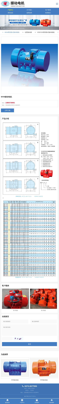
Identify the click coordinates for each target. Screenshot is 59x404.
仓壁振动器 (28, 32)
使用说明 (29, 13)
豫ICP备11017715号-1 (30, 396)
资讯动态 (10, 13)
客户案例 (48, 10)
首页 (4, 28)
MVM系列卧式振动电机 (18, 28)
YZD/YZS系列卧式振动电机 (46, 32)
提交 (29, 344)
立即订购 (7, 110)
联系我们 (48, 13)
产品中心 (10, 10)
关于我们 (29, 10)
